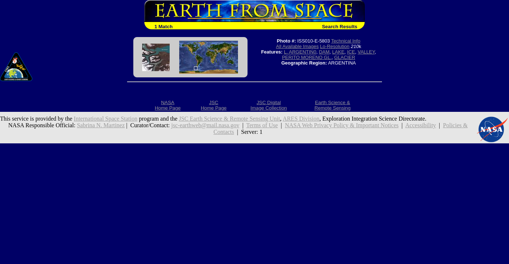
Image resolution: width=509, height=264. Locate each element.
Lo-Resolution (334, 46)
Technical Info (346, 41)
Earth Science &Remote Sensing (332, 105)
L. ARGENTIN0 (300, 52)
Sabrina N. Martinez (100, 125)
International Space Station (105, 118)
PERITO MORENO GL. (307, 57)
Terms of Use (262, 125)
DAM (324, 52)
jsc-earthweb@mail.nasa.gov (205, 125)
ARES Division (301, 118)
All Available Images (297, 46)
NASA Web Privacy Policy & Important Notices (342, 125)
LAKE (338, 52)
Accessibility (420, 125)
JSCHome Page (214, 105)
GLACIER (344, 57)
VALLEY (366, 52)
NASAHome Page (167, 105)
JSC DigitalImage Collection (268, 105)
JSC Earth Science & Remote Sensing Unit (229, 118)
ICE (351, 52)
